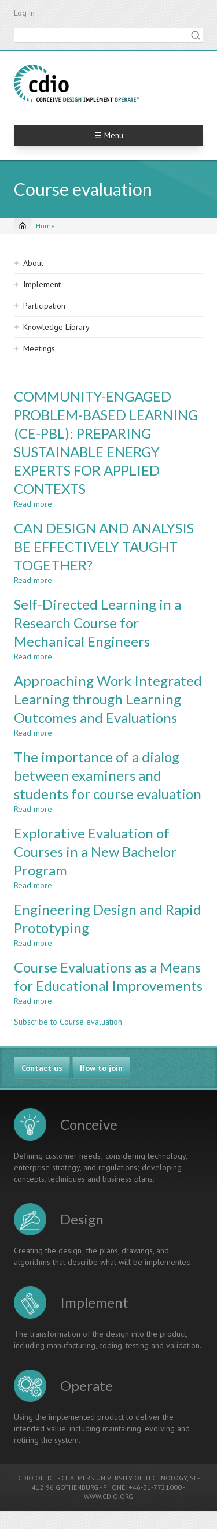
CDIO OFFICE (37, 1478)
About (33, 263)
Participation (44, 305)
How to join (101, 1068)
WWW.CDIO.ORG (108, 1496)
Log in (24, 13)
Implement (42, 284)
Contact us (41, 1068)
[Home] (22, 226)
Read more (33, 504)
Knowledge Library (56, 327)
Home (45, 225)
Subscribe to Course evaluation (68, 1021)
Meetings (39, 348)
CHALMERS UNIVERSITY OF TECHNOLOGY (124, 1478)
